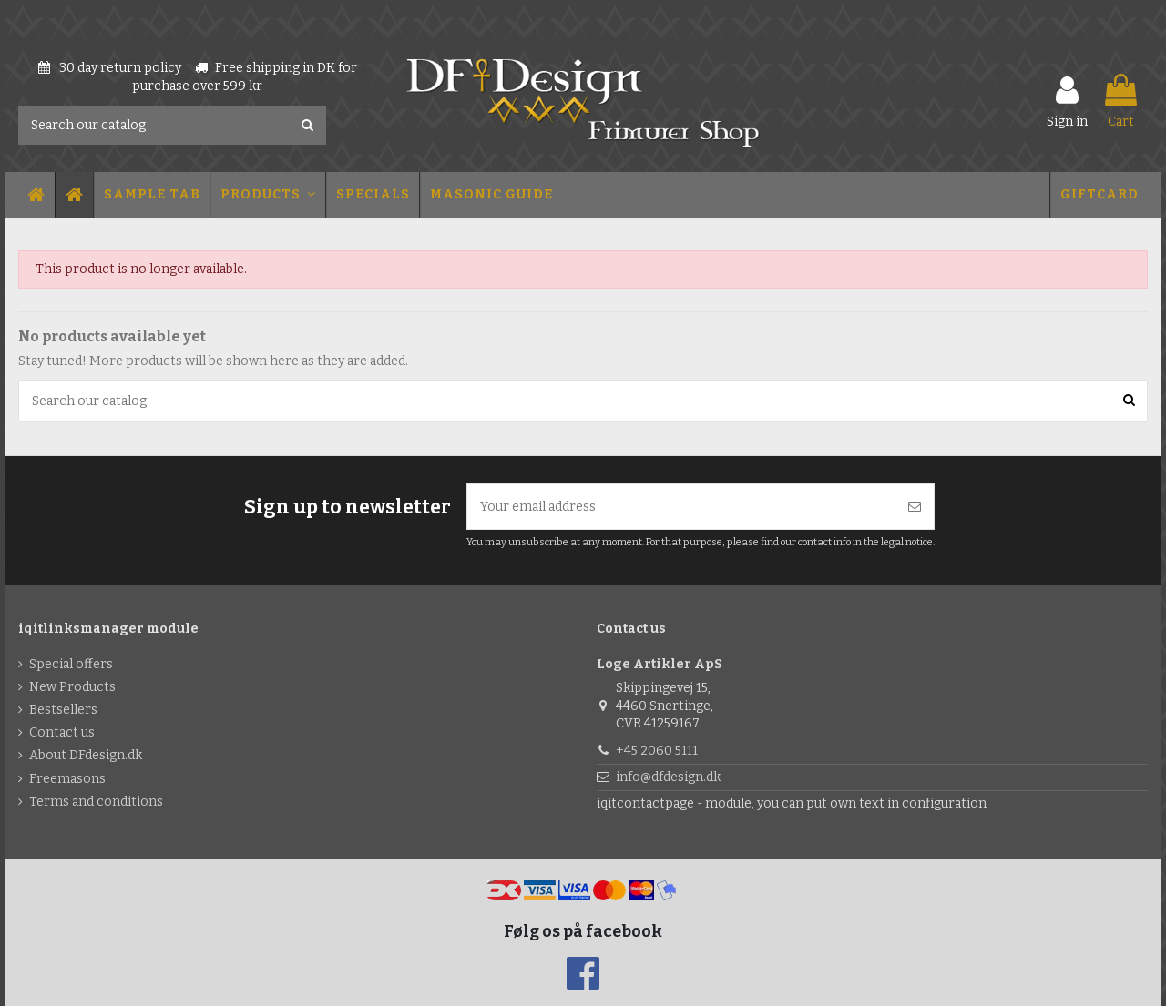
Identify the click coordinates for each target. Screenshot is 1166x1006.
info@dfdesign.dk (668, 777)
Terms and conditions (96, 801)
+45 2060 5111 (657, 750)
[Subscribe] (914, 506)
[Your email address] (681, 506)
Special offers (71, 664)
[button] (151, 195)
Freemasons (67, 779)
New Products (72, 687)
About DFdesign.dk (85, 755)
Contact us (62, 732)
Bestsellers (63, 709)
